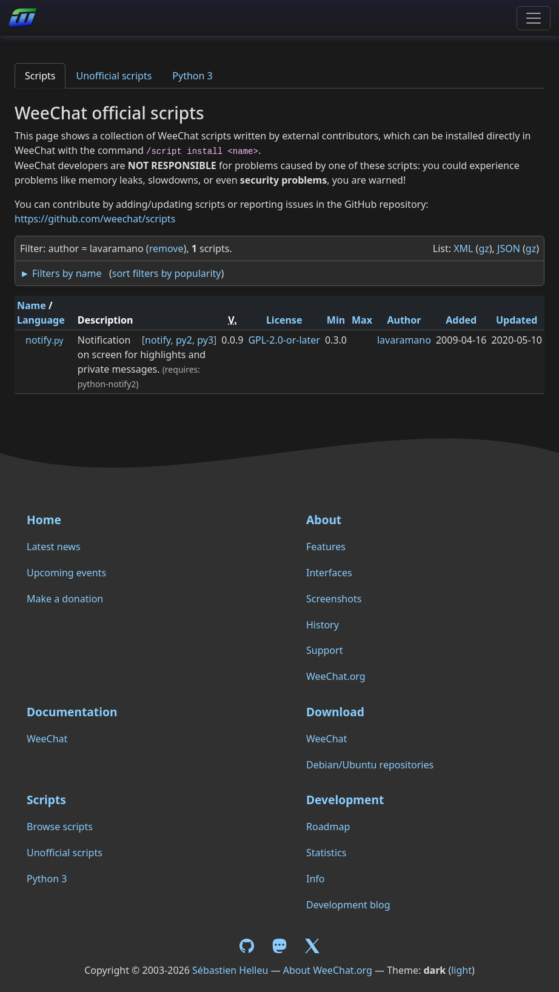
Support (324, 650)
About (323, 519)
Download (335, 712)
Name (31, 305)
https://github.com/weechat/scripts (95, 218)
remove (166, 248)
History (322, 624)
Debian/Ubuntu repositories (369, 764)
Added (461, 320)
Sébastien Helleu (230, 970)
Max (362, 320)
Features (326, 546)
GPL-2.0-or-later (284, 340)
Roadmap (328, 826)
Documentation (72, 712)
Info (315, 878)
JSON (508, 248)
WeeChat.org (336, 676)
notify (44, 340)
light (461, 970)
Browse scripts (60, 826)
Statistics (326, 852)
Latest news (54, 546)
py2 (184, 340)
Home (44, 519)
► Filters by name (60, 273)
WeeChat (47, 738)
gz (483, 248)
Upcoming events (66, 572)
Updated (517, 320)
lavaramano (404, 340)
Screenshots (333, 598)
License (284, 320)
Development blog (348, 904)
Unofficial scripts (114, 75)
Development (345, 799)
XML (463, 248)
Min (336, 320)
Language (41, 320)
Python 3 (192, 75)
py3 (205, 340)
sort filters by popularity (166, 273)
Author (404, 320)
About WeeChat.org (327, 970)
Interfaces (329, 572)
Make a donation (65, 598)
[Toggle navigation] (534, 18)
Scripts (40, 75)
